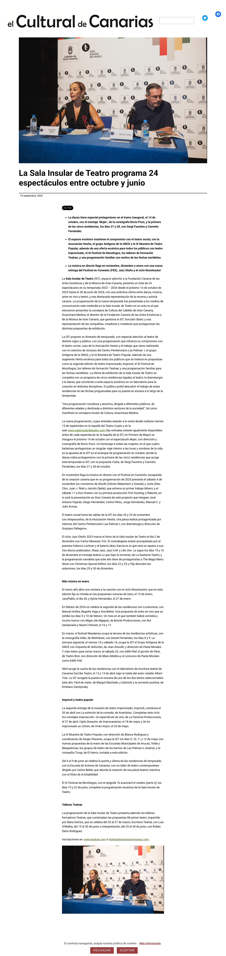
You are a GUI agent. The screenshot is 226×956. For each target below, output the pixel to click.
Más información (150, 943)
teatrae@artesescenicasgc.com (129, 839)
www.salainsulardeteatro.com (86, 430)
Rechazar (102, 950)
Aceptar (127, 950)
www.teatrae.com (95, 839)
